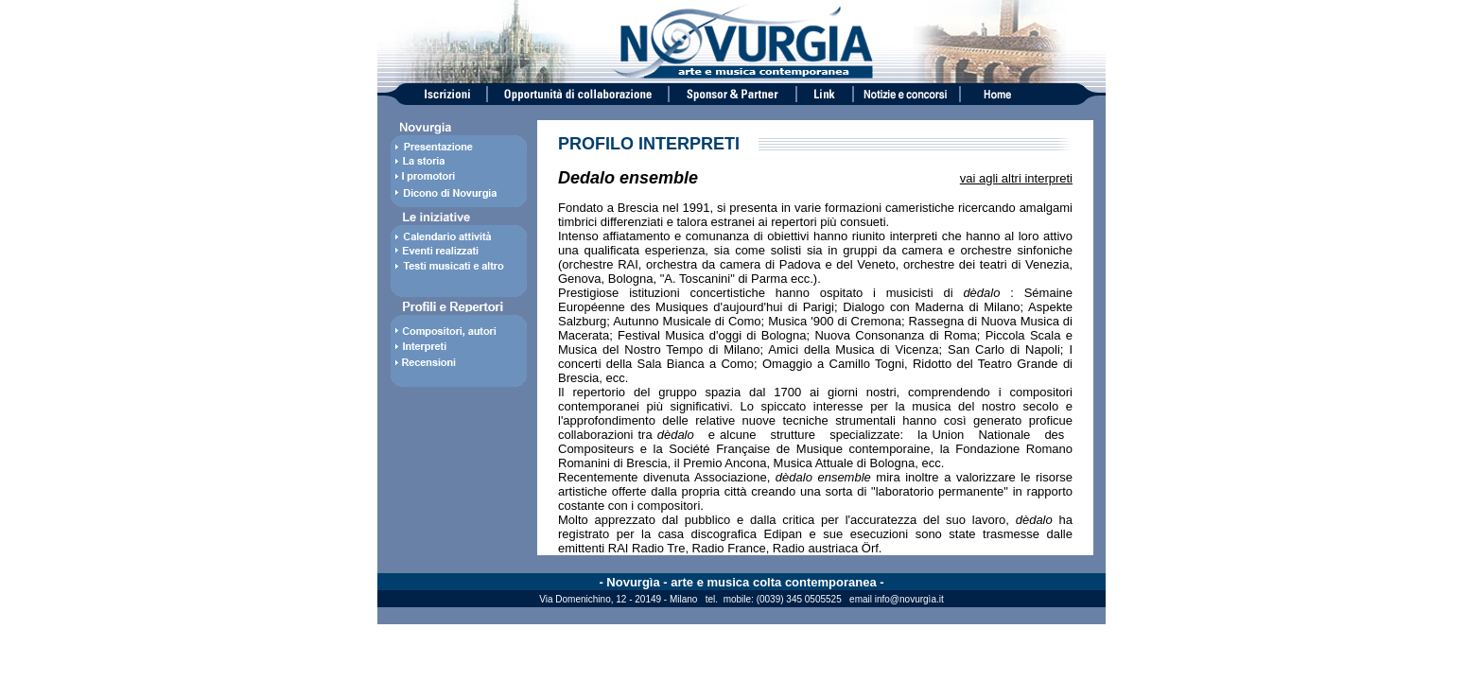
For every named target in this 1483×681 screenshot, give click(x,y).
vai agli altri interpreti (1016, 178)
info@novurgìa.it (909, 599)
